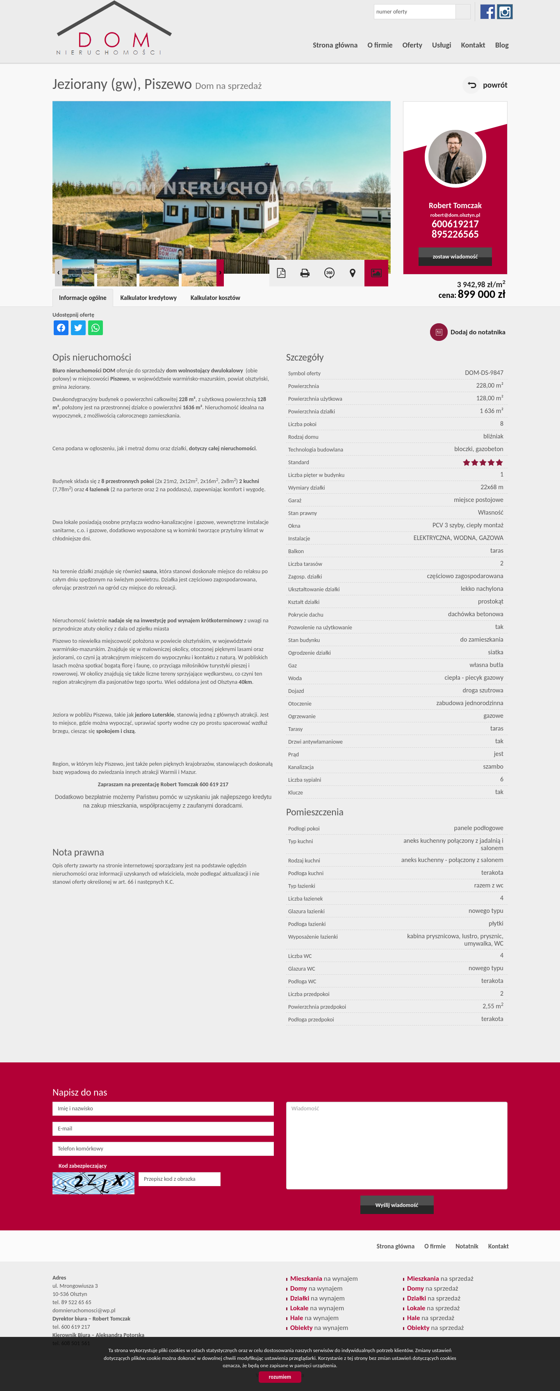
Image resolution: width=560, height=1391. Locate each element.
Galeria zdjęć (376, 273)
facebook (487, 11)
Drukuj (305, 273)
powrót (495, 85)
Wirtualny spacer (329, 273)
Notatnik (466, 1246)
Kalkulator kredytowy (149, 298)
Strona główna (335, 45)
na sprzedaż (440, 1278)
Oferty (412, 45)
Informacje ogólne (83, 298)
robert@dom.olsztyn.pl (455, 215)
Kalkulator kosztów (215, 298)
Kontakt (473, 45)
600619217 (455, 224)
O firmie (379, 45)
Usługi (441, 45)
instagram (505, 11)
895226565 (455, 234)
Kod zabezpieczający (83, 1165)
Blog (502, 45)
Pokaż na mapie (352, 273)
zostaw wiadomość (455, 256)
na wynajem (324, 1278)
